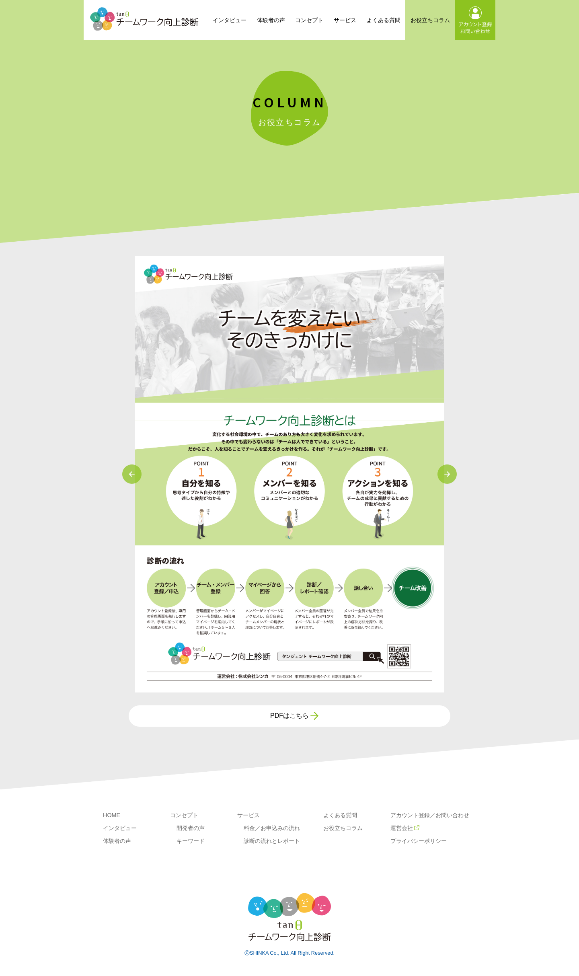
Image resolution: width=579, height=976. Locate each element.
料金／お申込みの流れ (272, 828)
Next (447, 474)
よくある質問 (383, 20)
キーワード (191, 841)
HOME (111, 815)
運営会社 (404, 828)
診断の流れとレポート (272, 841)
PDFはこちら (289, 715)
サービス (345, 20)
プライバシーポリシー (418, 841)
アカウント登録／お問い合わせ (429, 815)
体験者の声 (271, 20)
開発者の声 (191, 828)
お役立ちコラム (430, 20)
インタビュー (229, 20)
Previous (132, 474)
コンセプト (309, 20)
